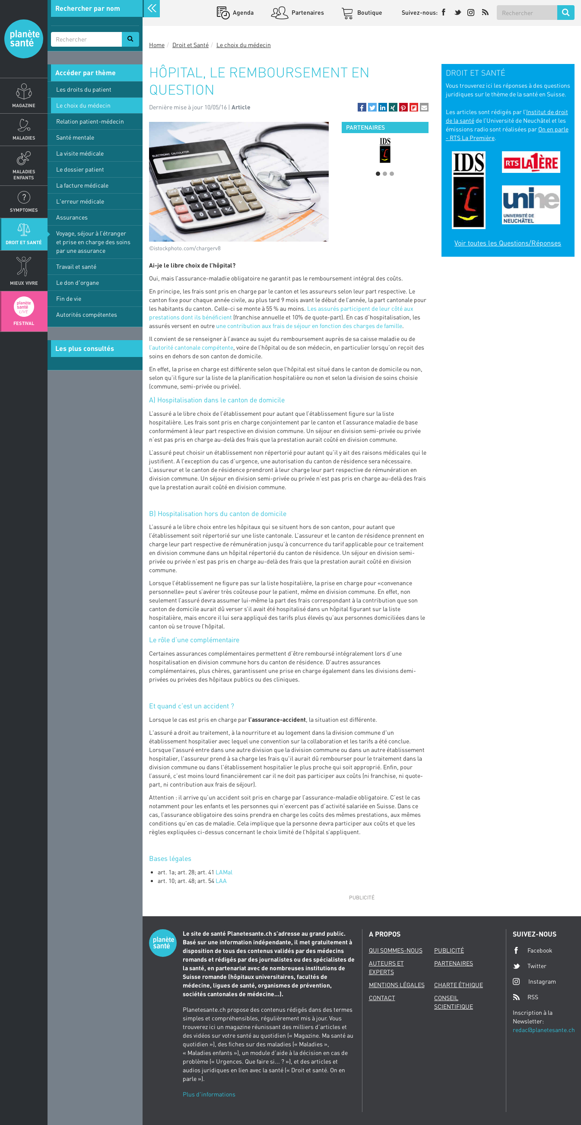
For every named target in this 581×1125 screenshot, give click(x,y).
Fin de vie (68, 298)
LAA (221, 880)
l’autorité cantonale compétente (191, 347)
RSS (525, 997)
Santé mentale (75, 137)
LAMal (224, 872)
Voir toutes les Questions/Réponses (507, 243)
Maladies (24, 137)
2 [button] (385, 174)
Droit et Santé (24, 242)
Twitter (529, 966)
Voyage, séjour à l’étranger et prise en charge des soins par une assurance (93, 241)
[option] (385, 150)
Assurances (72, 217)
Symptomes (24, 210)
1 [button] (378, 174)
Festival (23, 323)
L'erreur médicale (80, 201)
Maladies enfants (24, 174)
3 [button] (392, 174)
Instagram (534, 981)
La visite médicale (80, 153)
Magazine (23, 105)
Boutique (369, 12)
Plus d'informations (209, 1094)
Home (157, 44)
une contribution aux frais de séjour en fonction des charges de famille (309, 325)
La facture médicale (82, 185)
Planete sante (23, 38)
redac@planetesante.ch (544, 1029)
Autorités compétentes (86, 314)
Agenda (243, 12)
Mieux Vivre (24, 283)
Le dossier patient (80, 169)
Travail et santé (76, 266)
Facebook (532, 950)
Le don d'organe (77, 282)
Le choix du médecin (83, 105)
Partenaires (307, 12)
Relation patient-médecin (90, 121)
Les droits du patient (83, 89)
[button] (362, 107)
